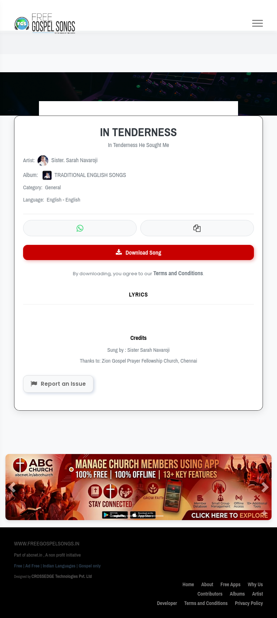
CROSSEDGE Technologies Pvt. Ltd (61, 576)
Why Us (255, 584)
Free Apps (230, 584)
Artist (257, 594)
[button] (12, 487)
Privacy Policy (249, 603)
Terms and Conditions (178, 273)
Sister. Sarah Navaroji (68, 160)
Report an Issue (58, 384)
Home (188, 584)
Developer (167, 603)
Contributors (210, 594)
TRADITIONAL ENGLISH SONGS (74, 175)
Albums (237, 594)
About (207, 584)
